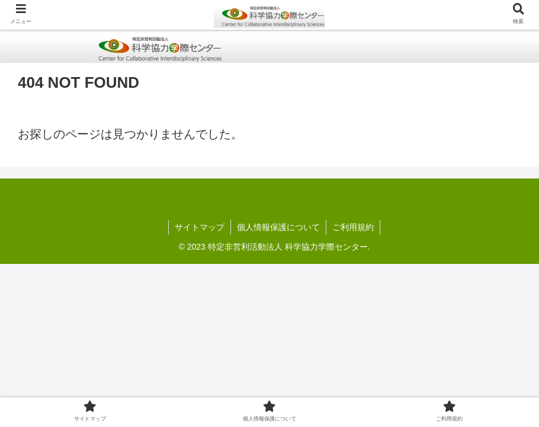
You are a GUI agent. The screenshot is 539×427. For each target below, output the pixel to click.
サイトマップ (199, 227)
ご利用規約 (353, 227)
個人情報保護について (278, 227)
